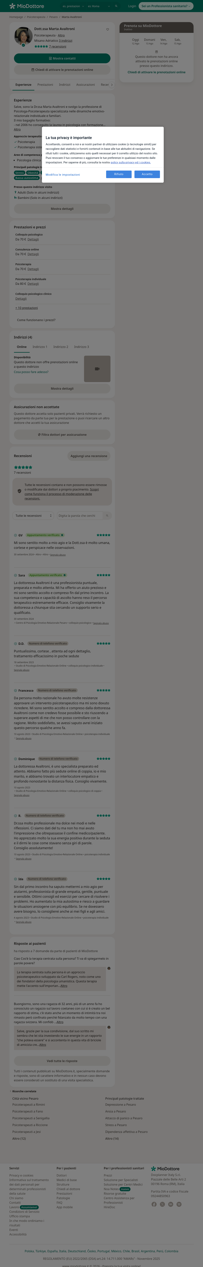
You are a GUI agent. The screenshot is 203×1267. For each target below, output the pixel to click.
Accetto (147, 174)
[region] (103, 155)
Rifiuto (118, 174)
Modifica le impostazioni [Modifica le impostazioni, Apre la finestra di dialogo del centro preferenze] (63, 174)
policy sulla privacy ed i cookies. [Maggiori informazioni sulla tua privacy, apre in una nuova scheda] (131, 162)
